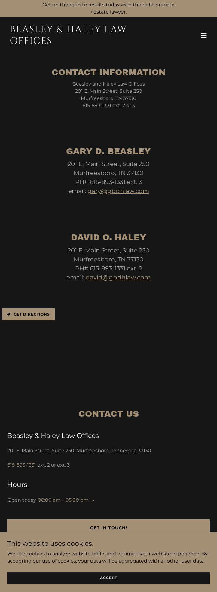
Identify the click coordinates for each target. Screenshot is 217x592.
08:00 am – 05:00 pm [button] (63, 500)
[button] (204, 35)
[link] (78, 42)
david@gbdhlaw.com (118, 277)
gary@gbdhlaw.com (118, 191)
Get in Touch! (108, 527)
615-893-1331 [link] (21, 465)
